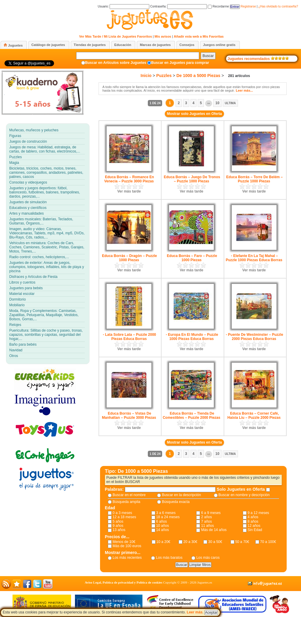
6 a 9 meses (210, 513)
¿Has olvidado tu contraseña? (278, 6)
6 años (161, 521)
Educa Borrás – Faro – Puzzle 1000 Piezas (192, 258)
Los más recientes (127, 558)
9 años (118, 526)
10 (217, 103)
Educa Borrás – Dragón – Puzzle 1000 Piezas (129, 258)
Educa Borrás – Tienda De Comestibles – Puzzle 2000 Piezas (191, 415)
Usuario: (123, 6)
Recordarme (218, 6)
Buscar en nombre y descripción (244, 495)
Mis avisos (163, 36)
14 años (162, 530)
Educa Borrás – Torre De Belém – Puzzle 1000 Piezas (254, 179)
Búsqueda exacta (176, 502)
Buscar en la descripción (181, 495)
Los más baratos (169, 558)
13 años (119, 530)
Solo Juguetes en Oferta (241, 489)
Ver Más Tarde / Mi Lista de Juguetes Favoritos (115, 36)
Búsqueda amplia (126, 502)
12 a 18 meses (124, 517)
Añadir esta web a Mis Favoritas (199, 36)
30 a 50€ (215, 542)
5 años (118, 521)
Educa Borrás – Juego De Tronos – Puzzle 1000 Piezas (192, 179)
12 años (254, 526)
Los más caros (207, 558)
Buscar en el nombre (129, 495)
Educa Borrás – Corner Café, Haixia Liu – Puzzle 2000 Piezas (254, 415)
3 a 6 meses (166, 513)
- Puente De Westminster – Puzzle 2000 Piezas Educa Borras (254, 337)
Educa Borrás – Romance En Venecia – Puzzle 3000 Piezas (129, 179)
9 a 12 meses (258, 513)
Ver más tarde (129, 191)
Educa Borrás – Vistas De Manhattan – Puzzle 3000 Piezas (129, 415)
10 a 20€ (163, 542)
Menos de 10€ (124, 542)
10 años (162, 526)
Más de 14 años (213, 530)
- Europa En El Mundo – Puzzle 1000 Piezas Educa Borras (192, 337)
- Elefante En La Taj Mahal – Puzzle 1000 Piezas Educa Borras (254, 258)
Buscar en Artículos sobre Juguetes (115, 63)
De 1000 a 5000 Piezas (198, 75)
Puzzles (163, 75)
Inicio (146, 75)
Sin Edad (255, 530)
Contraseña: (178, 6)
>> (208, 103)
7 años (206, 521)
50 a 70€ (242, 542)
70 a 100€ (268, 542)
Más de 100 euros (127, 546)
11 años (207, 526)
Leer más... (244, 90)
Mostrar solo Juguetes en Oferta (194, 114)
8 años (253, 521)
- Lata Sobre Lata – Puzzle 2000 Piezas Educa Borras (129, 337)
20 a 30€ (190, 542)
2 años (206, 517)
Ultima (230, 103)
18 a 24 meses (168, 517)
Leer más (194, 612)
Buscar (208, 56)
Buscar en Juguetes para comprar (180, 63)
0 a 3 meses (122, 513)
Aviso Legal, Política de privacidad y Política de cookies (123, 582)
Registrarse (248, 6)
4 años (253, 517)
